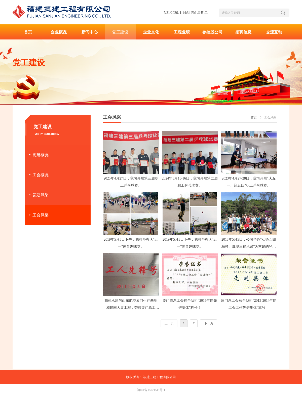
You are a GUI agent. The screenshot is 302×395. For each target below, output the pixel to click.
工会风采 (270, 117)
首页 (254, 117)
